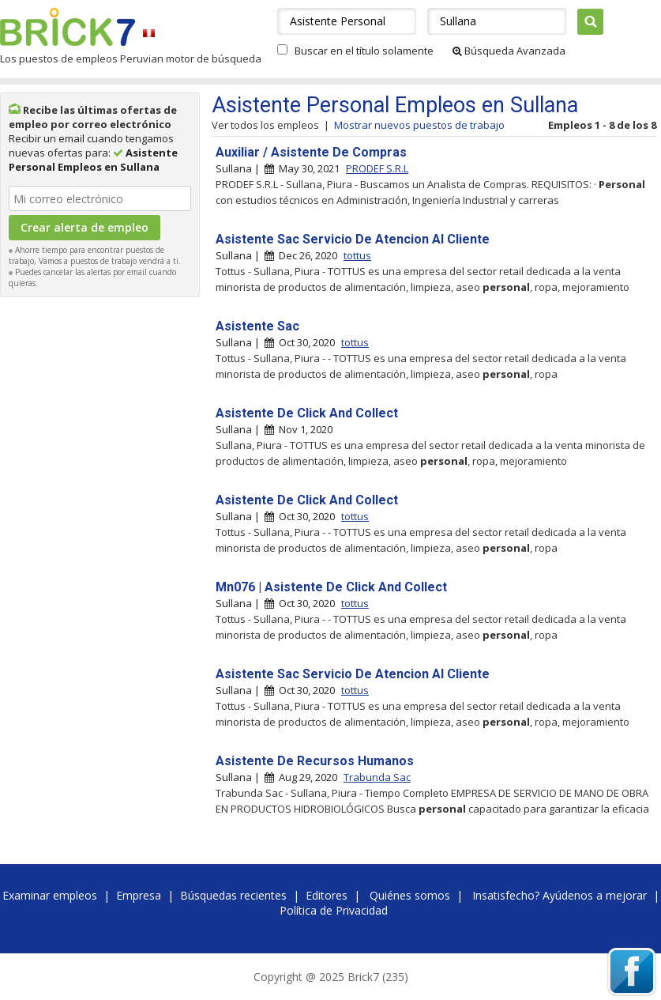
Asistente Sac (257, 326)
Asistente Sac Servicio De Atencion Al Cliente (353, 239)
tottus (357, 255)
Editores (326, 895)
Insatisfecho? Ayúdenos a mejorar (559, 895)
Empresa (138, 895)
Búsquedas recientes (233, 895)
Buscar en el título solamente (364, 50)
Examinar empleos (49, 895)
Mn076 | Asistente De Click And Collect (331, 586)
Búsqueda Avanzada (509, 50)
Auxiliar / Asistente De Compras (311, 152)
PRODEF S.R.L (377, 168)
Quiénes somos (410, 895)
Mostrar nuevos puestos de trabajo (419, 125)
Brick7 (67, 27)
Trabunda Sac (377, 777)
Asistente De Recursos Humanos (315, 760)
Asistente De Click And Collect (307, 413)
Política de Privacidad (334, 910)
